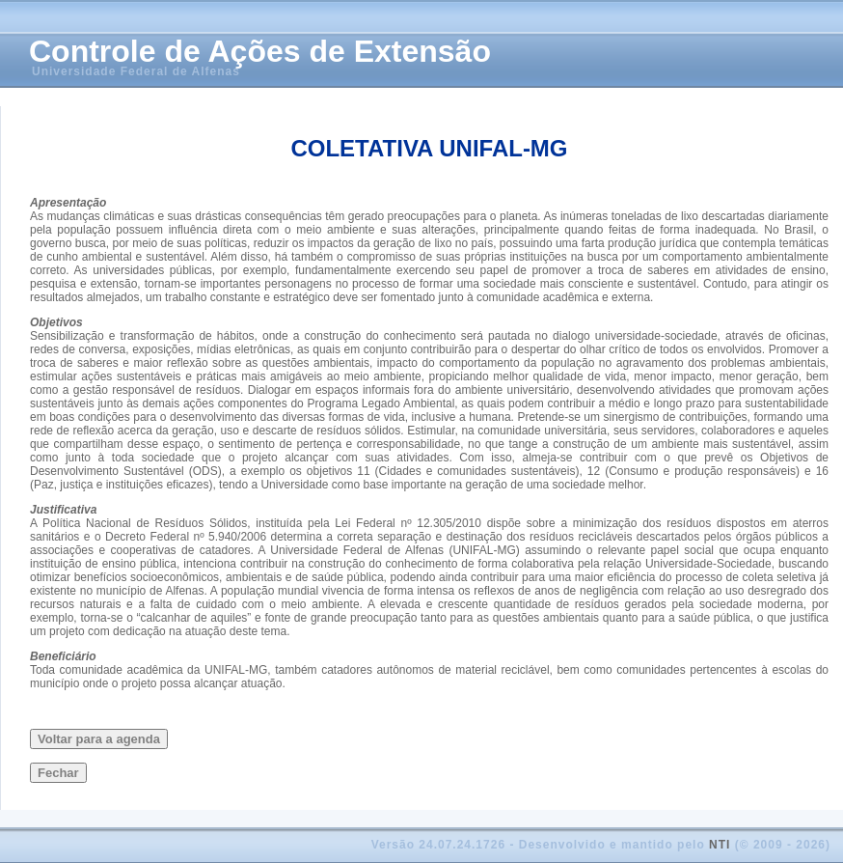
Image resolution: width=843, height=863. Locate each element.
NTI (719, 844)
